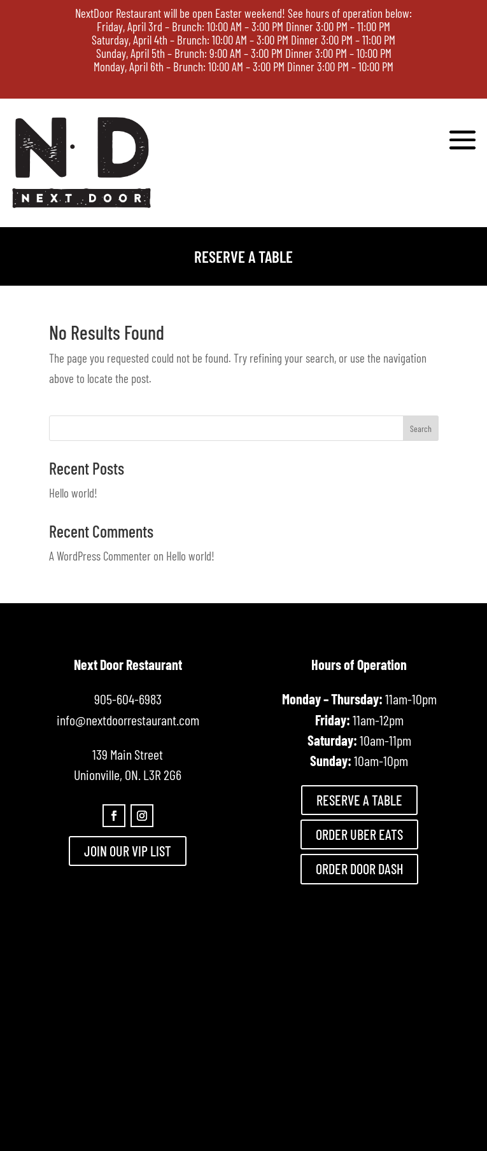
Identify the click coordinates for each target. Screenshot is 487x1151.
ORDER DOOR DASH (359, 868)
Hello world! (73, 492)
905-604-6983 (128, 698)
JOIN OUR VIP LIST (127, 850)
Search (421, 428)
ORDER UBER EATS (359, 834)
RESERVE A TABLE (359, 800)
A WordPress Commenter (100, 555)
